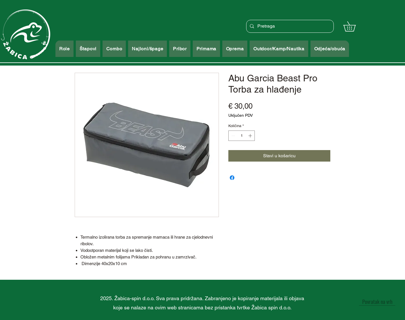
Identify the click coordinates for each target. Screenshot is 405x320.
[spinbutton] (241, 136)
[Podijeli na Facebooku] (232, 177)
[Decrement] (232, 136)
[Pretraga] (289, 26)
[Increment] (250, 136)
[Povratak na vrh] (377, 301)
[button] (354, 26)
